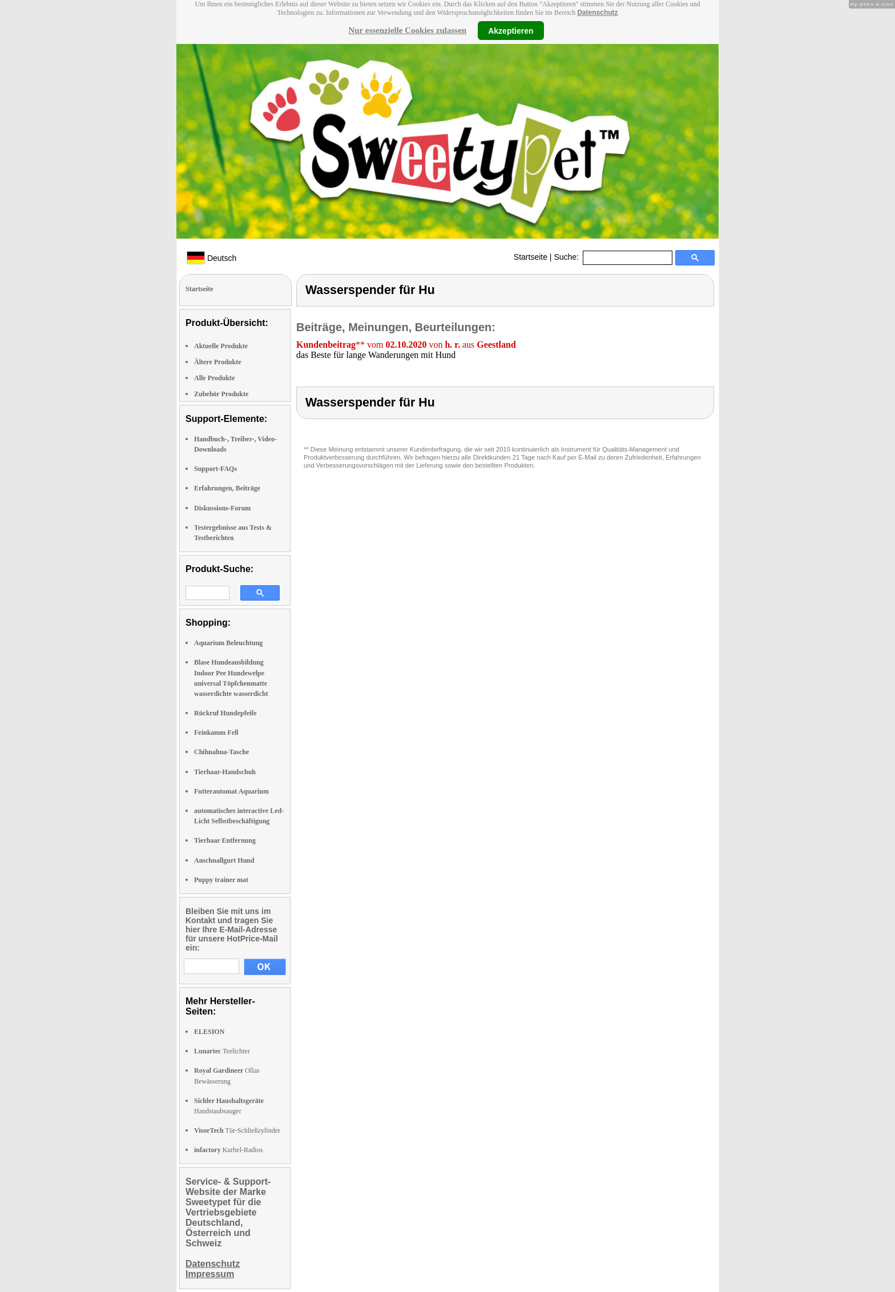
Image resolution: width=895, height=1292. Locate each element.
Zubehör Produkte (221, 394)
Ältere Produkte (217, 362)
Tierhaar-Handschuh (225, 772)
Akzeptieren (510, 30)
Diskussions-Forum (222, 508)
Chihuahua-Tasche (221, 752)
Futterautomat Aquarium (231, 791)
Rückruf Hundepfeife (225, 713)
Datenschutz (597, 13)
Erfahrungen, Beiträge (227, 488)
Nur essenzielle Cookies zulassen (407, 30)
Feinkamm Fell (216, 732)
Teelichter (222, 1051)
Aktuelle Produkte (221, 346)
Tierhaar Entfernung (225, 840)
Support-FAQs (215, 469)
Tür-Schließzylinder (237, 1130)
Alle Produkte (214, 378)
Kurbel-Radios (228, 1150)
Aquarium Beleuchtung (228, 643)
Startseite (530, 256)
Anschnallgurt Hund (224, 860)
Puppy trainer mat (221, 880)
